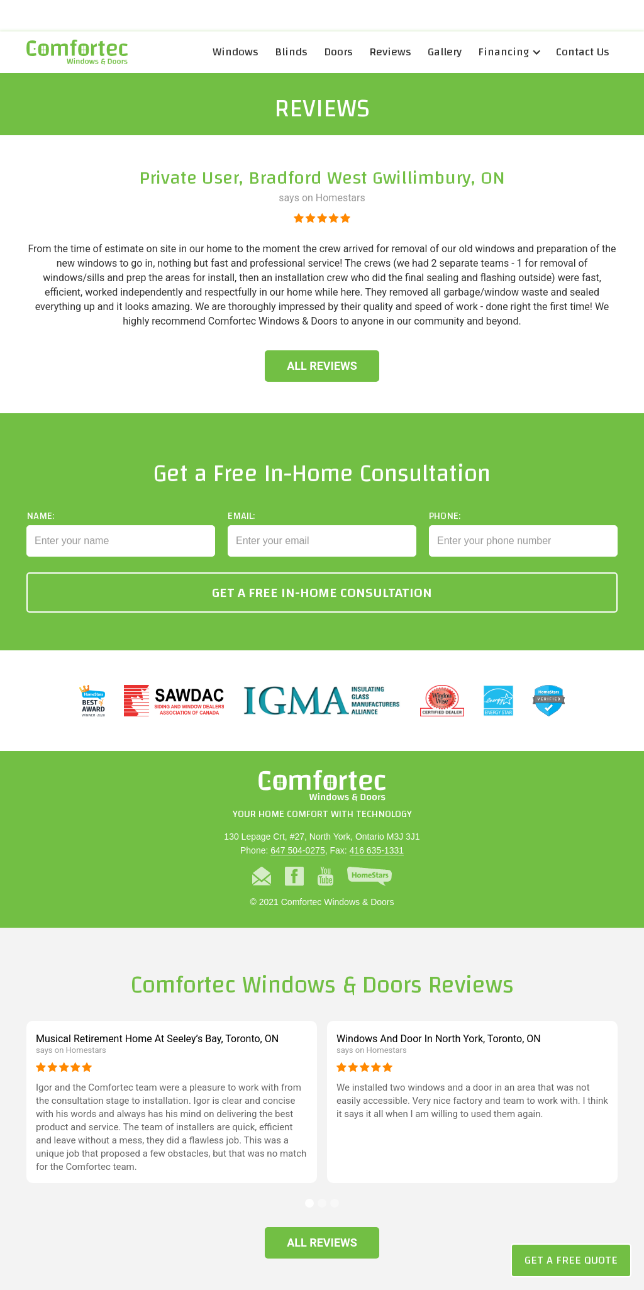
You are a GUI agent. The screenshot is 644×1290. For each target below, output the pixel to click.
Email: (241, 524)
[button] (509, 52)
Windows (235, 52)
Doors (338, 52)
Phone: (444, 524)
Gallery (445, 52)
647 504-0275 (297, 850)
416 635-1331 (377, 850)
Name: (40, 524)
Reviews (390, 52)
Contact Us (582, 52)
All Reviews (322, 365)
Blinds (291, 52)
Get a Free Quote (571, 1260)
